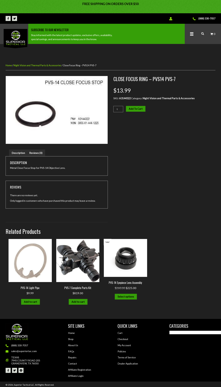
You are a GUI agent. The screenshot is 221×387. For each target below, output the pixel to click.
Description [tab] (18, 152)
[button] (8, 18)
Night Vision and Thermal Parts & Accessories (37, 65)
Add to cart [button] (30, 301)
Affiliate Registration (79, 369)
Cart (120, 332)
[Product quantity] (118, 109)
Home (9, 65)
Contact (72, 363)
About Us (73, 345)
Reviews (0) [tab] (35, 152)
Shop (70, 339)
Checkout (123, 339)
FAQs (71, 351)
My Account (124, 345)
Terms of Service (127, 357)
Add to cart (136, 108)
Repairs (72, 357)
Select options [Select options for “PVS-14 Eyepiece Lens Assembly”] (126, 296)
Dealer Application (128, 363)
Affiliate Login (76, 375)
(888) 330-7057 (206, 18)
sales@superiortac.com (24, 351)
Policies (122, 351)
